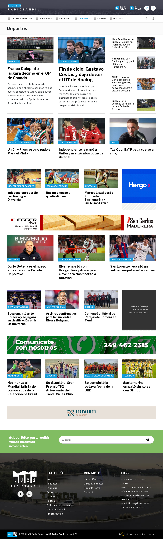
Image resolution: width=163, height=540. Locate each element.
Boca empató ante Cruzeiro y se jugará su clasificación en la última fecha (21, 320)
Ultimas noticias (22, 19)
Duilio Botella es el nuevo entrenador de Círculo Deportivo (26, 271)
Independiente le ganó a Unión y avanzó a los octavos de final (81, 154)
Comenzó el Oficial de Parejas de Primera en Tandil (100, 318)
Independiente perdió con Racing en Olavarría (22, 197)
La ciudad (65, 19)
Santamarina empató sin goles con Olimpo (136, 387)
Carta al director (93, 484)
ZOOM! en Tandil (56, 510)
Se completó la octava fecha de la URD (99, 387)
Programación (54, 514)
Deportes (84, 19)
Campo (101, 19)
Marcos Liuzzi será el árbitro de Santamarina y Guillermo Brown (99, 199)
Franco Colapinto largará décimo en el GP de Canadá (29, 74)
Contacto (89, 493)
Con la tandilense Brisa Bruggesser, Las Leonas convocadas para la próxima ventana (122, 86)
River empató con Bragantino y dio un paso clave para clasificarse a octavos (78, 273)
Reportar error (93, 489)
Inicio (49, 480)
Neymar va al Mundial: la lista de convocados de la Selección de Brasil (22, 389)
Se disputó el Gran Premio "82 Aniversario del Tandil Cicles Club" (60, 389)
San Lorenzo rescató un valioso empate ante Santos (132, 269)
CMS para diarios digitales (141, 535)
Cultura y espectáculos (59, 506)
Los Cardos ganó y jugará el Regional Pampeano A (123, 63)
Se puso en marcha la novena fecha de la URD (122, 46)
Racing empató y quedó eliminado (58, 195)
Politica (118, 19)
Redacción (90, 480)
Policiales (46, 19)
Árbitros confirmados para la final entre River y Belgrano (61, 318)
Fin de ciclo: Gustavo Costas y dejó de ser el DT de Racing (81, 75)
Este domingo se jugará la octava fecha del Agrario (123, 106)
